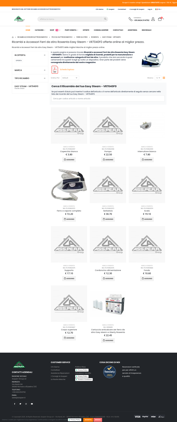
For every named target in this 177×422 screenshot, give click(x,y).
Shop (54, 30)
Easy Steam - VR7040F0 (111, 37)
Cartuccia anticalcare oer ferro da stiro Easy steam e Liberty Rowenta (108, 331)
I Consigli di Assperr (136, 9)
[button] (160, 19)
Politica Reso (80, 367)
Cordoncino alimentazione (108, 270)
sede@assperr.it (18, 397)
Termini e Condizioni (85, 379)
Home (28, 30)
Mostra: (150, 78)
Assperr (110, 9)
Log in (150, 9)
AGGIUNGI (69, 159)
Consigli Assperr (101, 30)
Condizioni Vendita (83, 373)
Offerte (86, 30)
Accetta (88, 420)
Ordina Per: (55, 78)
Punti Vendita (70, 30)
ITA (158, 9)
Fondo (147, 270)
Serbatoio (108, 211)
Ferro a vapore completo (69, 211)
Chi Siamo (55, 367)
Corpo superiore (69, 329)
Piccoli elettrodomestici (62, 37)
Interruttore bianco (147, 151)
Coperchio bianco (69, 151)
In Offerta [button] (20, 55)
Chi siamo (99, 9)
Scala (147, 211)
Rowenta (95, 37)
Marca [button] (18, 70)
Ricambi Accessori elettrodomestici (33, 37)
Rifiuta (98, 420)
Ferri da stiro (82, 37)
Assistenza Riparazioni (60, 373)
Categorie (39, 30)
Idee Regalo (146, 30)
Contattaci (122, 9)
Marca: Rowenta (69, 147)
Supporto (69, 270)
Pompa (107, 151)
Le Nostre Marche (58, 379)
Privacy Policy (75, 419)
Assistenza (132, 30)
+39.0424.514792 (141, 20)
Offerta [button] (19, 60)
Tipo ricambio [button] (22, 78)
